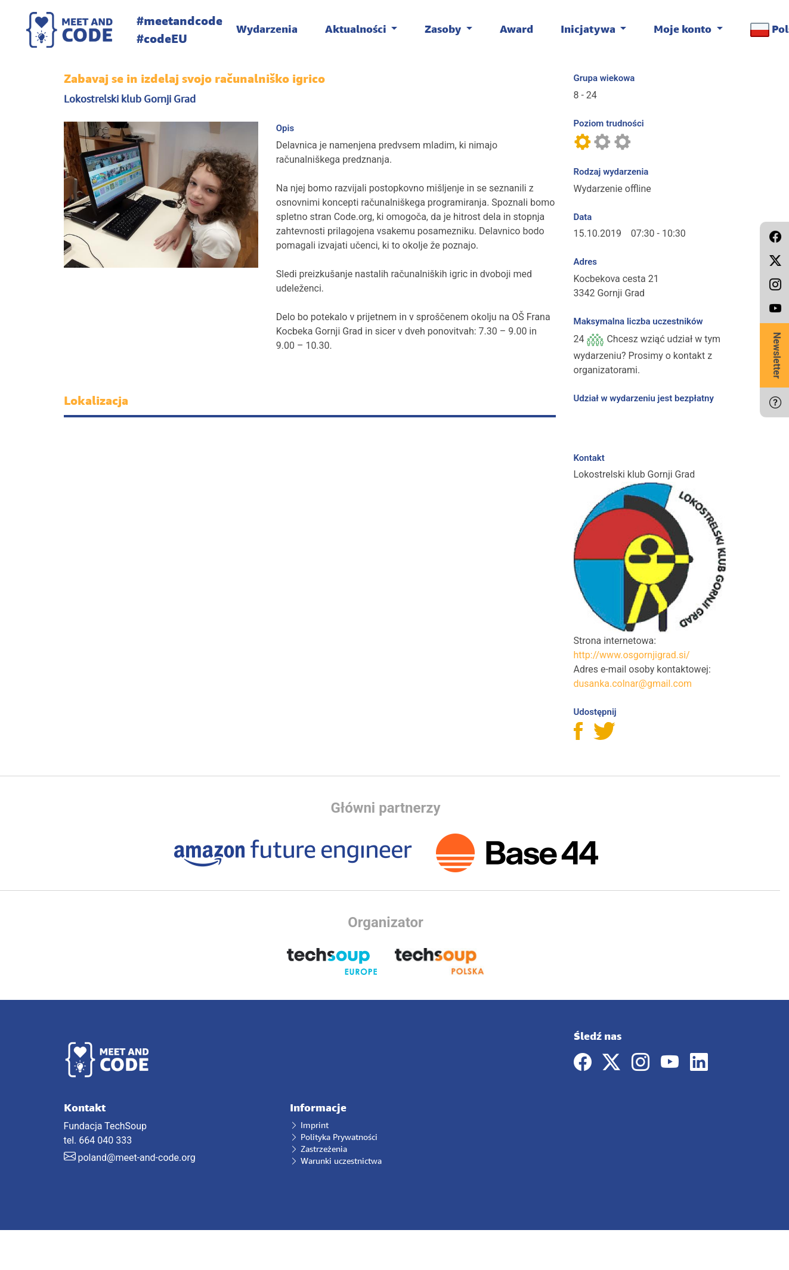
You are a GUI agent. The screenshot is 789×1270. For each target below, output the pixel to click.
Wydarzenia (267, 28)
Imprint (309, 1125)
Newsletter (776, 355)
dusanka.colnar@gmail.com (633, 683)
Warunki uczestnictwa (336, 1161)
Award (516, 28)
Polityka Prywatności (334, 1137)
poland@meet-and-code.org (136, 1157)
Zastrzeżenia (318, 1149)
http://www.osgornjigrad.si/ (632, 655)
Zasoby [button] (444, 28)
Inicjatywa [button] (589, 28)
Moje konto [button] (684, 28)
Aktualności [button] (357, 28)
